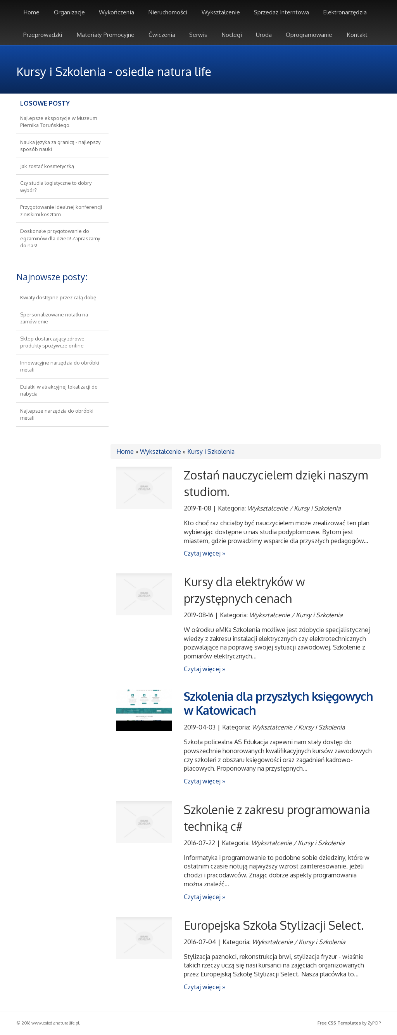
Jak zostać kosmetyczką (47, 166)
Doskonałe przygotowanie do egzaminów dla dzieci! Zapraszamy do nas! (60, 238)
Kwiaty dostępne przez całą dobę (58, 297)
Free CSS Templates (339, 1023)
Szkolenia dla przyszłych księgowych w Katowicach (278, 703)
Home (125, 451)
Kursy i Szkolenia (211, 451)
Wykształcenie (160, 451)
